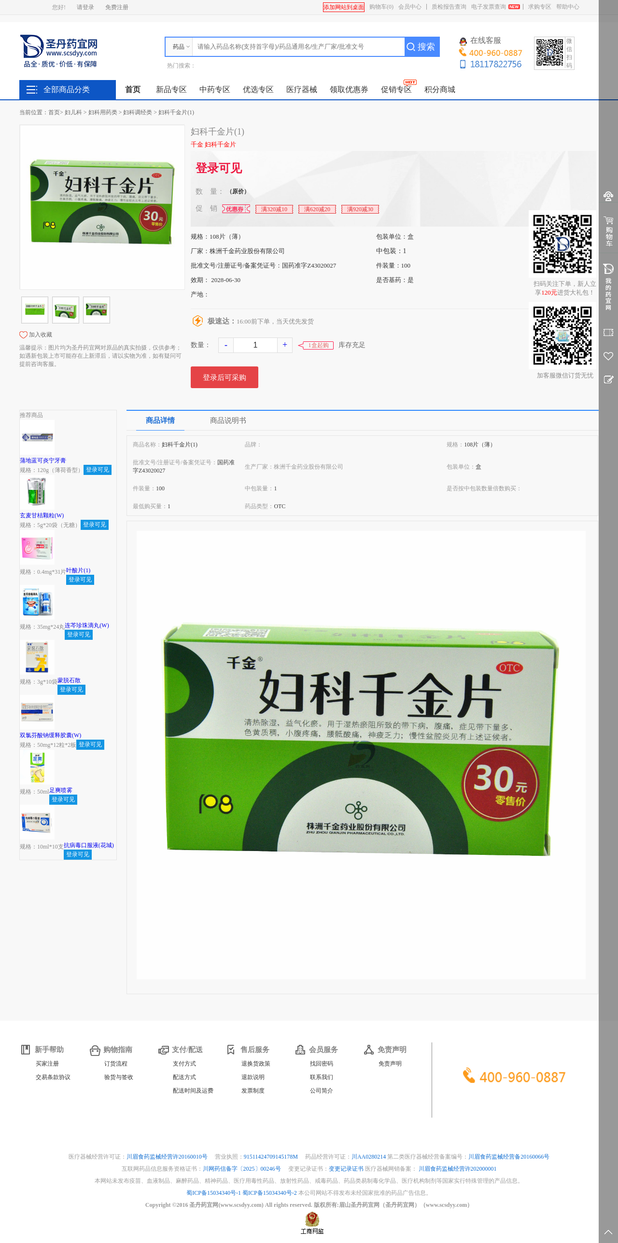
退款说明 (253, 1077)
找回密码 (321, 1063)
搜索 (426, 47)
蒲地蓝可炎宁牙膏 (43, 460)
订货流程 (115, 1063)
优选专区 (258, 89)
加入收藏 (40, 334)
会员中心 (409, 6)
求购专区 (539, 6)
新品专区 (171, 89)
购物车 (381, 6)
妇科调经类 (137, 112)
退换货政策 (255, 1063)
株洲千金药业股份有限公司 (247, 251)
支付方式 (184, 1063)
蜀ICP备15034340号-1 (213, 1192)
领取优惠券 (349, 89)
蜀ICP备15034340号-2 (269, 1192)
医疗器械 (301, 89)
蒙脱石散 (69, 680)
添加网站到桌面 (343, 7)
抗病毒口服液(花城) (89, 845)
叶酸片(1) (78, 570)
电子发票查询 (488, 6)
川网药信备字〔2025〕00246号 (242, 1168)
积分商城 (439, 89)
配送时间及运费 (193, 1090)
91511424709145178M (271, 1156)
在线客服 (480, 41)
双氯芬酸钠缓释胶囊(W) (50, 735)
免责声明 (390, 1063)
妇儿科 (73, 112)
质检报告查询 (449, 6)
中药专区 (214, 89)
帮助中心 (567, 6)
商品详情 (160, 420)
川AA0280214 (369, 1156)
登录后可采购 (224, 377)
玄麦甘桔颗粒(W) (42, 515)
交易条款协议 (53, 1077)
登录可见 (219, 168)
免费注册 (116, 7)
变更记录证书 (346, 1168)
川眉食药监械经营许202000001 (458, 1168)
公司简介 (321, 1090)
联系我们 (321, 1077)
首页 (132, 89)
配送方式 (184, 1077)
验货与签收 (118, 1077)
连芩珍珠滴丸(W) (87, 625)
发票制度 (253, 1090)
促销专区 (396, 89)
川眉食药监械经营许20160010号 (167, 1156)
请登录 (85, 7)
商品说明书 (228, 420)
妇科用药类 (102, 112)
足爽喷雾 (60, 790)
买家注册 (47, 1063)
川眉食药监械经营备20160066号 (508, 1156)
